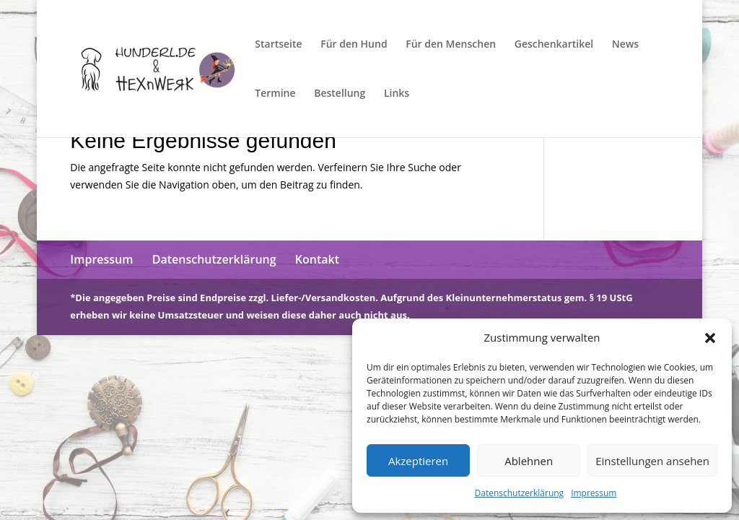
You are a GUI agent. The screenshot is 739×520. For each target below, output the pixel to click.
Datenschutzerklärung (519, 493)
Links (396, 94)
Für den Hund (353, 45)
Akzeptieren (418, 461)
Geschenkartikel (554, 45)
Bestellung (339, 94)
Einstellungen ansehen (652, 461)
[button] (710, 338)
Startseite (278, 45)
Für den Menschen (451, 45)
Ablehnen (528, 461)
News (625, 45)
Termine (275, 94)
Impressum (593, 493)
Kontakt (317, 259)
